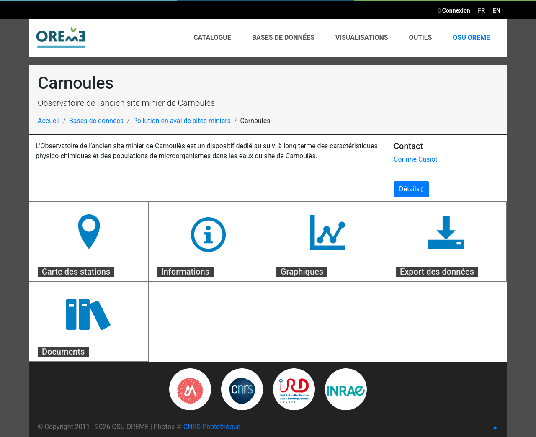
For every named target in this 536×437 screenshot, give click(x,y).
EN (496, 10)
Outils (420, 37)
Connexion (454, 10)
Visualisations (361, 37)
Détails (411, 189)
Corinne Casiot (416, 159)
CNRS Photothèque (211, 427)
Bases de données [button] (283, 37)
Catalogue (212, 37)
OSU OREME (471, 37)
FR (481, 10)
